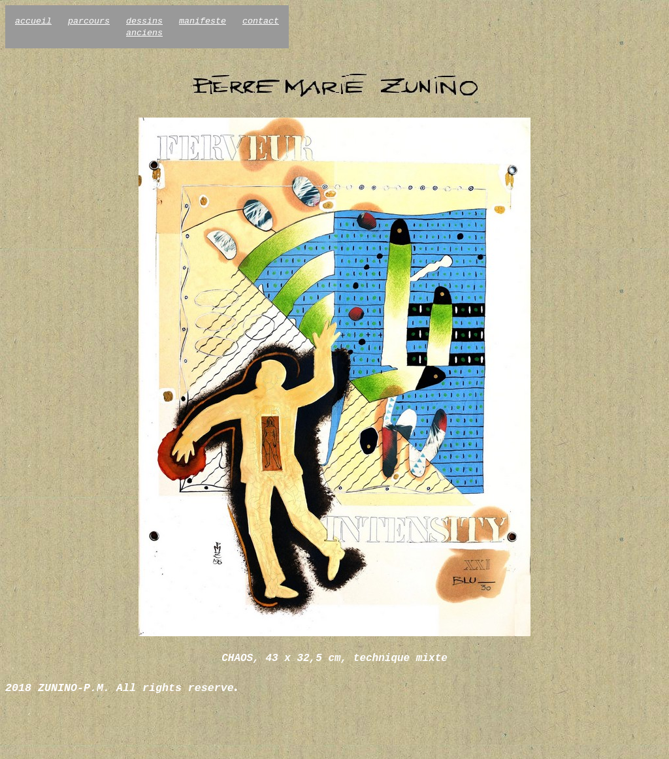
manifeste (202, 21)
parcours (89, 21)
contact (260, 21)
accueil (33, 21)
